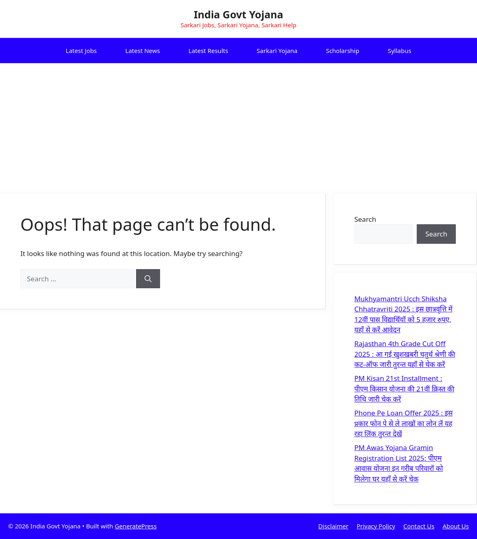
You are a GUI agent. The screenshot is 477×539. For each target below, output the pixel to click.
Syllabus (399, 50)
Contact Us (418, 526)
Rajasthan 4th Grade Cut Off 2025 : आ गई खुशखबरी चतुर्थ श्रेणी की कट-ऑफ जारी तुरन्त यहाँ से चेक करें (404, 354)
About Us (455, 526)
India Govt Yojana (238, 14)
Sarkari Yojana (277, 50)
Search (365, 219)
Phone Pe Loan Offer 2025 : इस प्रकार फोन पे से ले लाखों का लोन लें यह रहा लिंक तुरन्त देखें (403, 423)
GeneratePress (136, 526)
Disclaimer (333, 526)
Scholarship (342, 50)
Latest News (142, 50)
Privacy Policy (375, 526)
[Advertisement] (238, 124)
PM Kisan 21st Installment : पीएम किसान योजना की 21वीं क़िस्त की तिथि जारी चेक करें (404, 388)
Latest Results (208, 50)
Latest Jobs (81, 50)
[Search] (148, 279)
